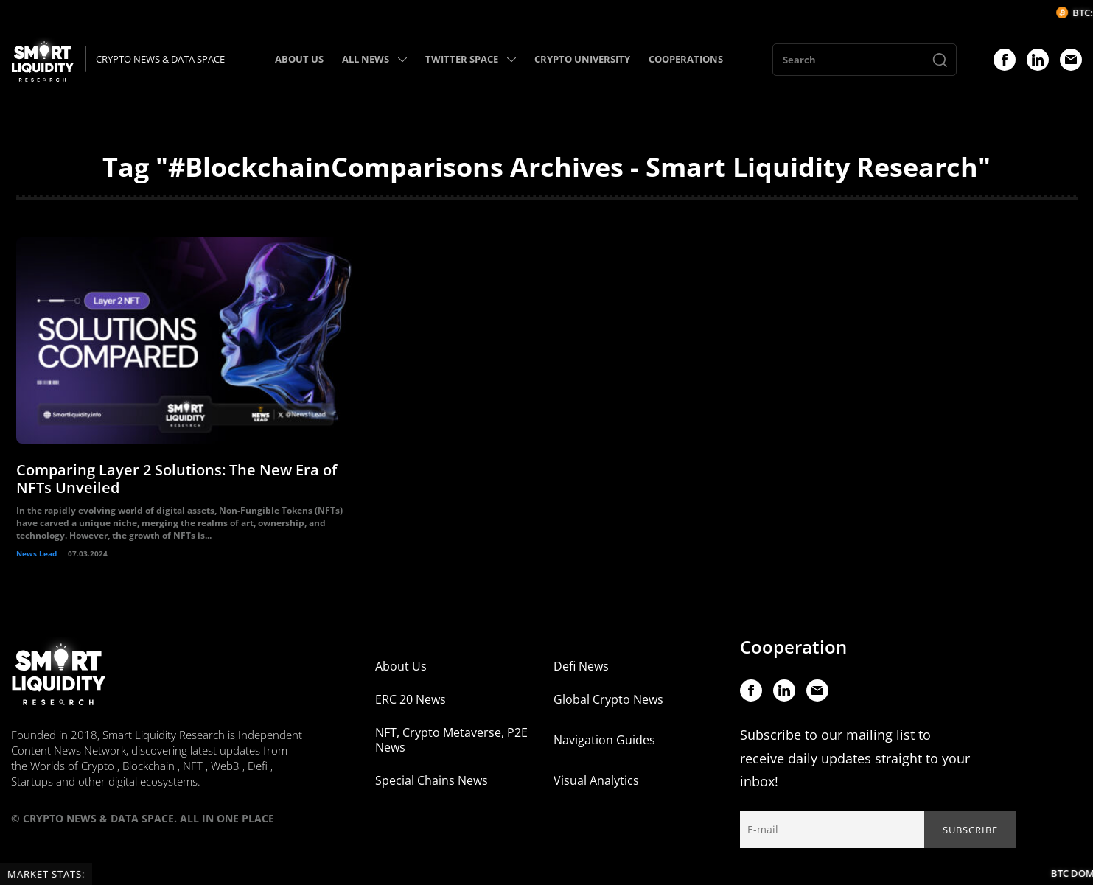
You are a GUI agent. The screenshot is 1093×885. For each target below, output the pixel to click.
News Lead (36, 553)
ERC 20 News (410, 699)
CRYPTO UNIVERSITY (582, 59)
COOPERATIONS (686, 59)
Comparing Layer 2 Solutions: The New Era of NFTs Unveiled (176, 478)
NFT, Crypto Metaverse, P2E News (451, 739)
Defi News (581, 666)
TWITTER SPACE (470, 59)
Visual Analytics (596, 780)
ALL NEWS (374, 59)
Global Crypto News (608, 699)
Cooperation (793, 646)
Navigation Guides (604, 740)
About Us (401, 666)
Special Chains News (431, 780)
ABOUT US (299, 59)
